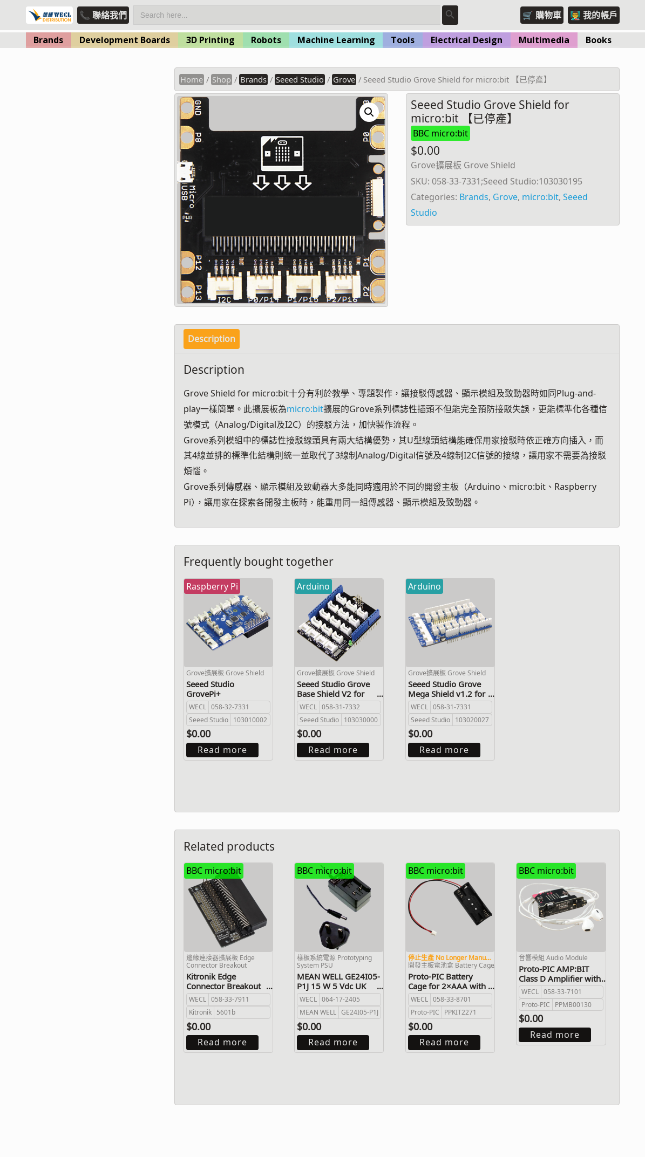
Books (599, 40)
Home (191, 79)
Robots (266, 40)
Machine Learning (336, 40)
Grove (344, 79)
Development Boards (124, 40)
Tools (403, 40)
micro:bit (540, 197)
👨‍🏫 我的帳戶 (593, 15)
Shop (221, 79)
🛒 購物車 (541, 15)
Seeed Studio (300, 79)
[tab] (212, 339)
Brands (48, 40)
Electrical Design (467, 40)
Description (211, 339)
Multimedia (544, 40)
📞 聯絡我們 (103, 15)
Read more (222, 750)
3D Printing (210, 40)
